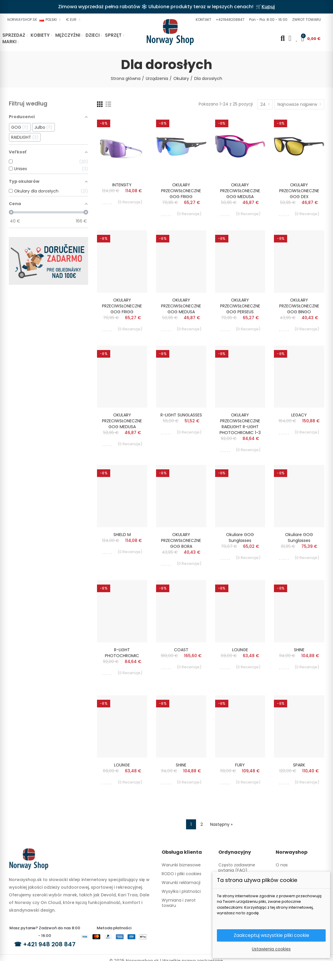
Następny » (221, 824)
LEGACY (299, 415)
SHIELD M (122, 535)
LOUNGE (240, 650)
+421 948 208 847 (49, 944)
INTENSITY (122, 185)
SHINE (299, 650)
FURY (240, 765)
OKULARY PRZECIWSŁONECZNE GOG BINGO (299, 306)
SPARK (299, 765)
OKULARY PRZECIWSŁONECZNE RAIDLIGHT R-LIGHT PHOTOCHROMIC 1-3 (240, 424)
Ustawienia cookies (271, 949)
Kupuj (268, 6)
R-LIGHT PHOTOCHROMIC (122, 653)
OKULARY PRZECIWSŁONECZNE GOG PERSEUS (240, 306)
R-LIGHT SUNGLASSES (181, 415)
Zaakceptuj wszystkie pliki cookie (271, 935)
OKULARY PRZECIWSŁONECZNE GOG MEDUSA (240, 191)
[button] (203, 20)
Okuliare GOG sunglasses (240, 537)
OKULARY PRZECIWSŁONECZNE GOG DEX (299, 191)
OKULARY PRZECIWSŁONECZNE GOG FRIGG (181, 191)
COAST (181, 650)
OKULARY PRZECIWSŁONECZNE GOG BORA (181, 540)
